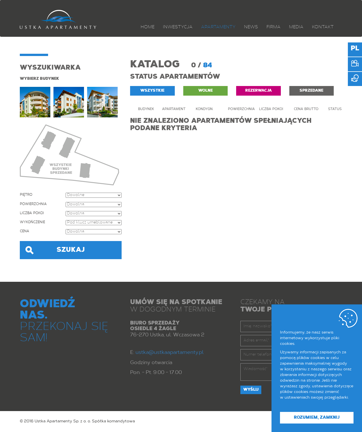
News (251, 27)
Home (147, 27)
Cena (24, 231)
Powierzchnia (33, 204)
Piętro (26, 195)
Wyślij (250, 390)
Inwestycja (178, 27)
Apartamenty (218, 27)
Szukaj (71, 250)
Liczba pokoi (32, 213)
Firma (273, 27)
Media (296, 27)
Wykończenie (32, 222)
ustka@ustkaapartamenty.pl (169, 352)
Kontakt (323, 27)
